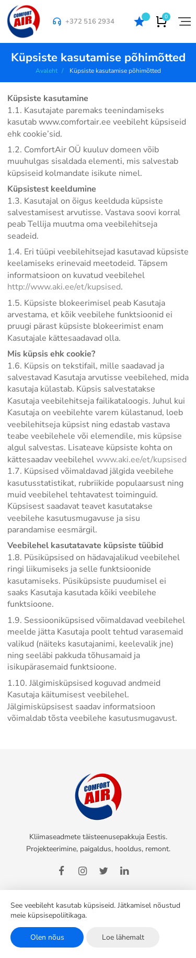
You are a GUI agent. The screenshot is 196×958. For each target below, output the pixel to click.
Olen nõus (47, 937)
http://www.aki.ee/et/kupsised (64, 287)
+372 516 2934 (89, 21)
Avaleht (46, 71)
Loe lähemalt (123, 937)
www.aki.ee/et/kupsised (141, 459)
